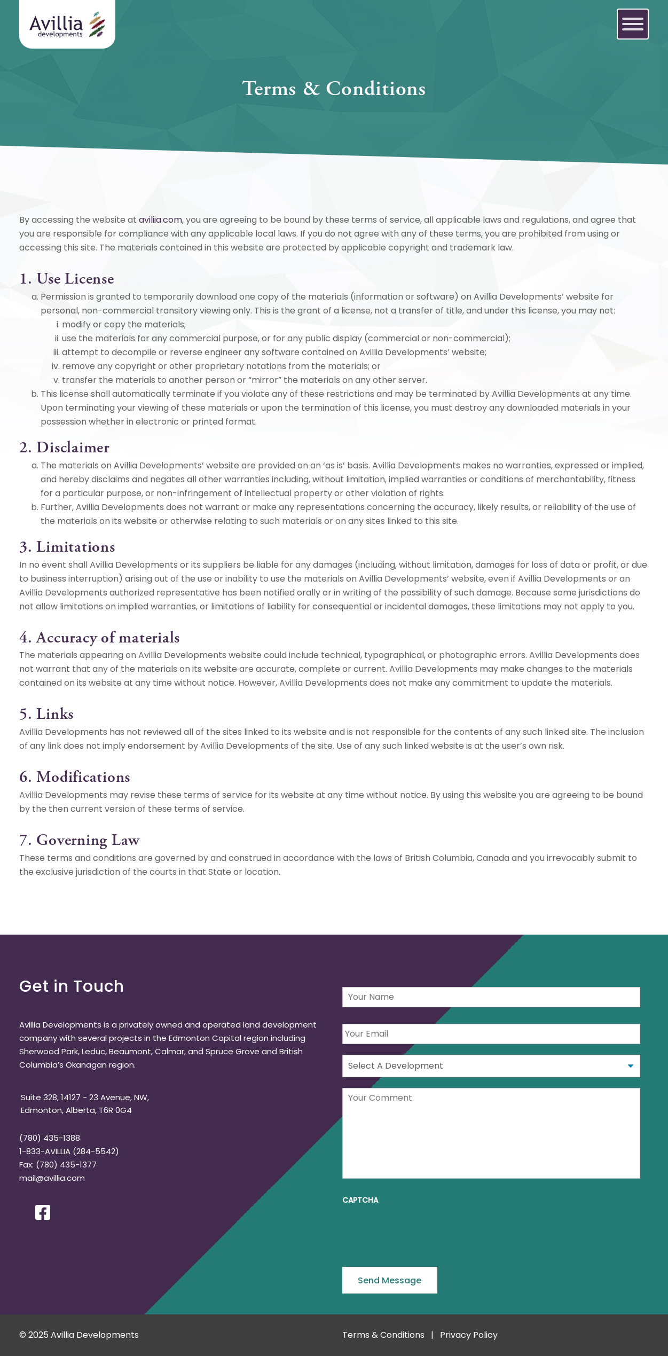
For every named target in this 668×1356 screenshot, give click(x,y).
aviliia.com (160, 220)
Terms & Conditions (383, 1335)
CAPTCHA (360, 1200)
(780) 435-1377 (66, 1164)
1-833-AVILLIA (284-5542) (69, 1151)
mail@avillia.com (52, 1177)
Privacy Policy (469, 1335)
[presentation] (423, 1232)
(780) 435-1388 (49, 1137)
